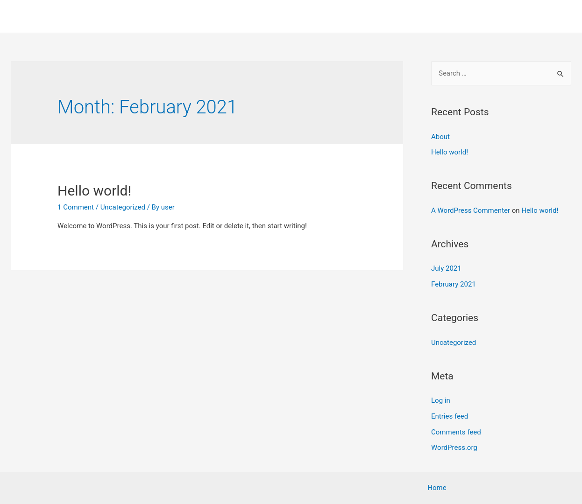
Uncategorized (122, 207)
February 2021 (453, 284)
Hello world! (94, 190)
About (440, 137)
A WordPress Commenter (470, 210)
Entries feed (449, 416)
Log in (440, 400)
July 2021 (446, 268)
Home (555, 16)
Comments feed (456, 432)
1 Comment (75, 207)
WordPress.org (454, 447)
